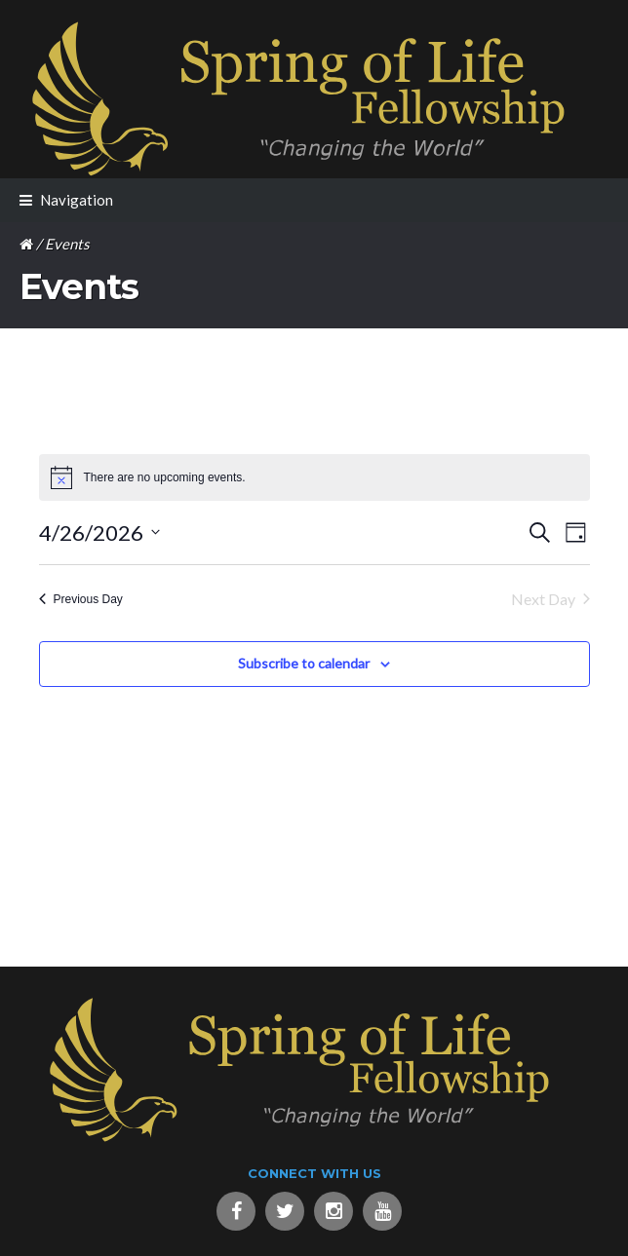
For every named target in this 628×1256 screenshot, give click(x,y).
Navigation (76, 200)
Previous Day (81, 599)
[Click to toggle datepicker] (99, 532)
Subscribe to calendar (304, 663)
